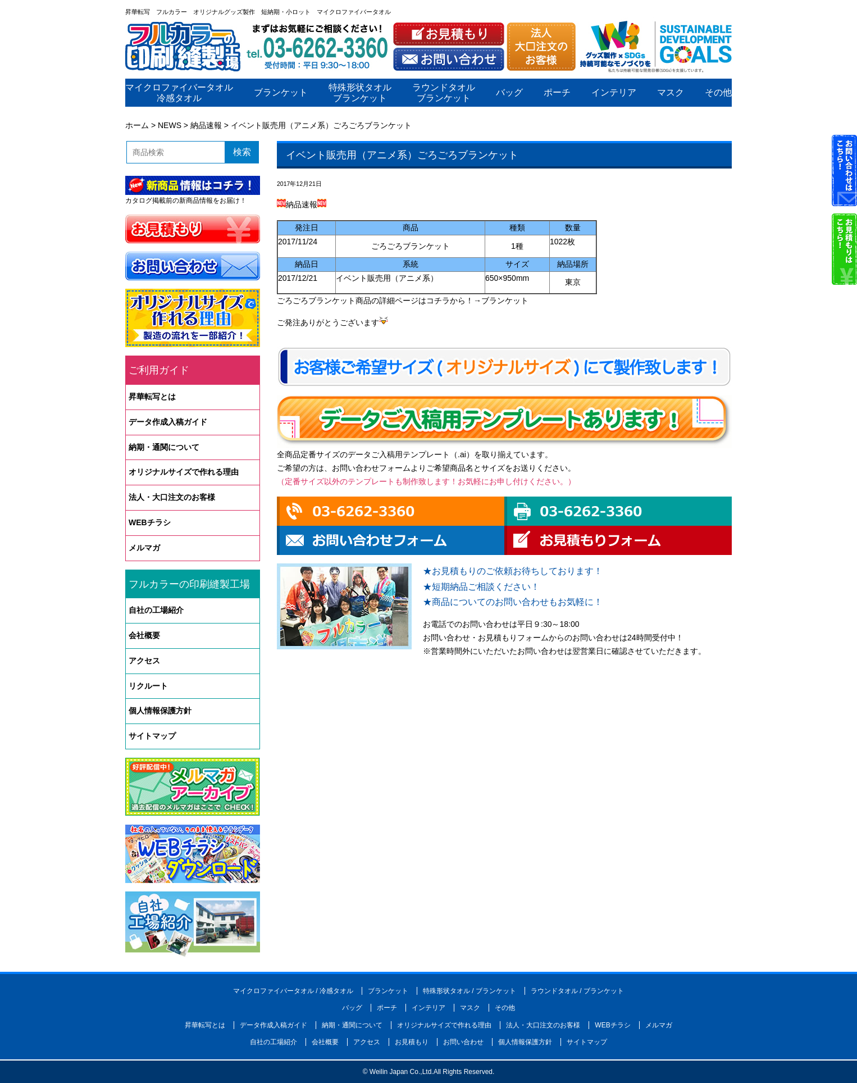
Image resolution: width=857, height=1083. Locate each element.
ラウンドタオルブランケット (443, 93)
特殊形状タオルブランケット (360, 93)
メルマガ (144, 547)
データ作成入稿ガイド (168, 421)
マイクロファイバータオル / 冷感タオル (293, 991)
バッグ (509, 93)
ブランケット (281, 93)
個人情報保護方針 (160, 710)
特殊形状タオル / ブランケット (469, 991)
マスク (670, 93)
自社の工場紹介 (156, 610)
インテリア (613, 93)
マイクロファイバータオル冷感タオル (179, 93)
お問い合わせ (463, 1042)
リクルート (148, 685)
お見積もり (411, 1042)
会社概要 (144, 635)
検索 (242, 152)
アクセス (144, 660)
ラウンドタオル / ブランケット (577, 991)
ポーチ (557, 93)
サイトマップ (152, 735)
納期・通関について (164, 447)
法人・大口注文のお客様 (172, 497)
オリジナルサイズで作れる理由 (184, 471)
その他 (718, 93)
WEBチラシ (150, 522)
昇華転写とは (152, 396)
